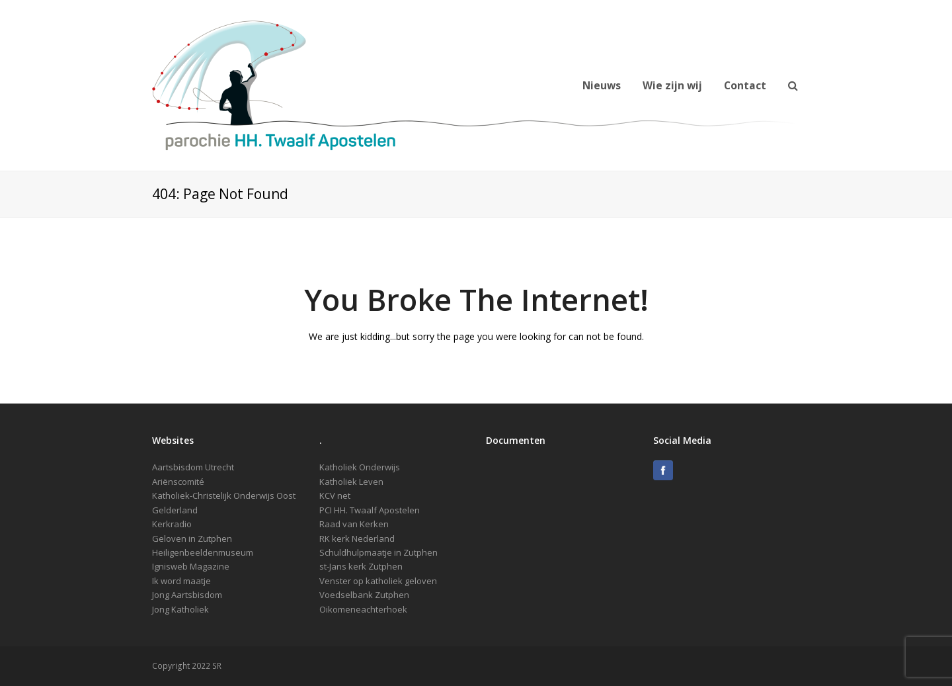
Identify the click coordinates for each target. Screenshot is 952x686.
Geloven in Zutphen (192, 538)
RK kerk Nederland (357, 538)
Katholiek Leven (351, 482)
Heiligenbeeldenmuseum (202, 552)
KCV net (334, 495)
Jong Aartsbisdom (187, 595)
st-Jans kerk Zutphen (361, 566)
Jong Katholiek (180, 609)
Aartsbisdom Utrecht (193, 467)
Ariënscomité (178, 482)
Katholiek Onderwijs (359, 467)
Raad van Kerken (354, 524)
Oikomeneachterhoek (363, 609)
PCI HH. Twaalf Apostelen (369, 510)
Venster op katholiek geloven (378, 581)
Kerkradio (172, 524)
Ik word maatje (181, 581)
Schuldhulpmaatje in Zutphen (378, 552)
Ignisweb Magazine (190, 566)
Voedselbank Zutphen (364, 595)
